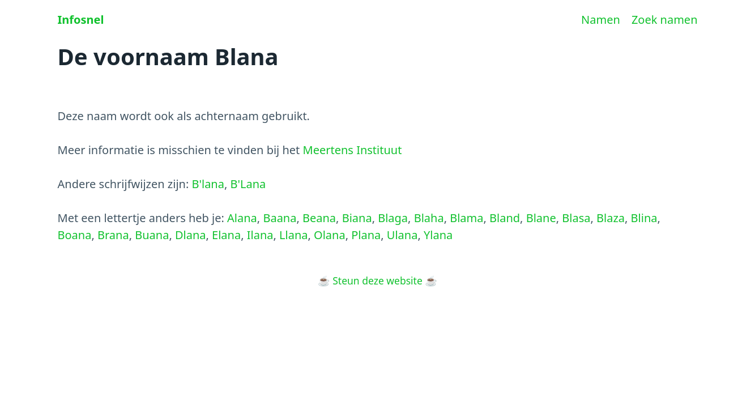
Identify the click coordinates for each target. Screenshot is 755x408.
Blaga (393, 218)
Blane (541, 218)
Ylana (438, 235)
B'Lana (248, 184)
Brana (113, 235)
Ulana (402, 235)
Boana (75, 235)
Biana (357, 218)
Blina (644, 218)
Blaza (610, 218)
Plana (366, 235)
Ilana (260, 235)
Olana (329, 235)
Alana (242, 218)
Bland (504, 218)
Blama (466, 218)
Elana (226, 235)
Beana (319, 218)
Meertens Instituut (352, 150)
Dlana (190, 235)
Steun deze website (377, 280)
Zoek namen (665, 19)
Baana (279, 218)
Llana (293, 235)
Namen (600, 19)
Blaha (429, 218)
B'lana (207, 184)
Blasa (576, 218)
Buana (152, 235)
